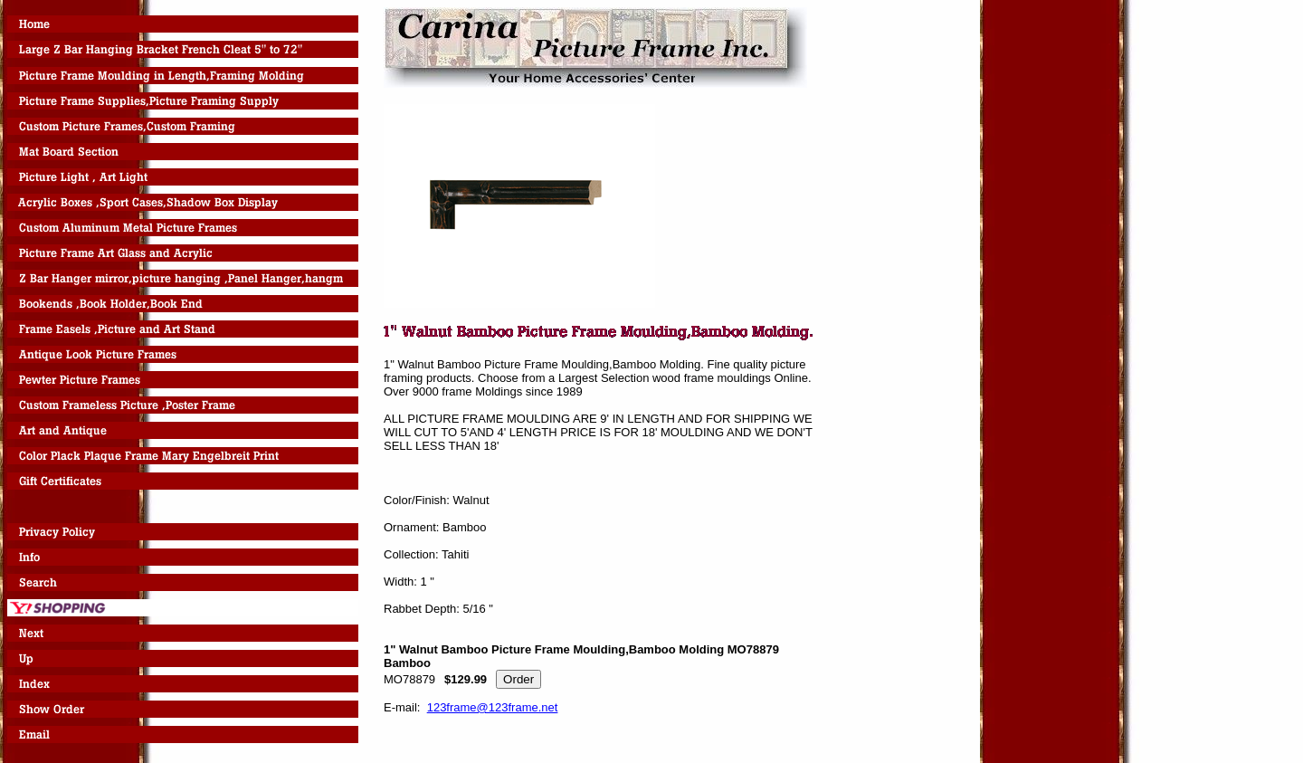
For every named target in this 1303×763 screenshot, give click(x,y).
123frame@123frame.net (492, 707)
